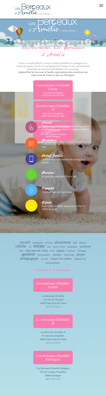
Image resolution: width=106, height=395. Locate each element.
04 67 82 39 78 (53, 343)
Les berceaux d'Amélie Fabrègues (52, 357)
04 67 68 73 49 (53, 379)
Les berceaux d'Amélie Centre (52, 90)
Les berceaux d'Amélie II (52, 110)
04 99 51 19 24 (53, 306)
